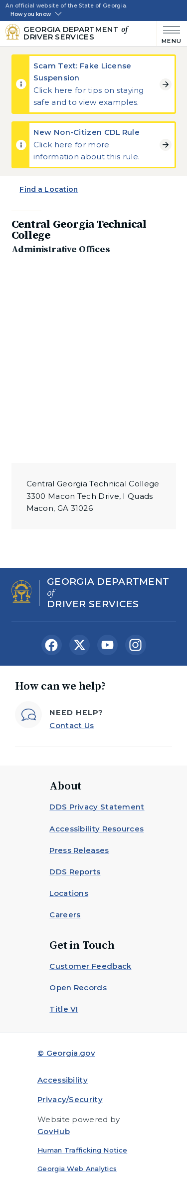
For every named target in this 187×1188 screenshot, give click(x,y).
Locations (68, 893)
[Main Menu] (169, 33)
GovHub (53, 1131)
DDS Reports (74, 871)
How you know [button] (30, 14)
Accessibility (62, 1080)
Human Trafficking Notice (82, 1150)
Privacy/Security (70, 1099)
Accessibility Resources (96, 828)
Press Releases (79, 850)
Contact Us (71, 725)
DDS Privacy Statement (96, 806)
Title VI (63, 1009)
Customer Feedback (90, 966)
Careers (64, 914)
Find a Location (48, 189)
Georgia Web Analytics (77, 1169)
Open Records (78, 987)
